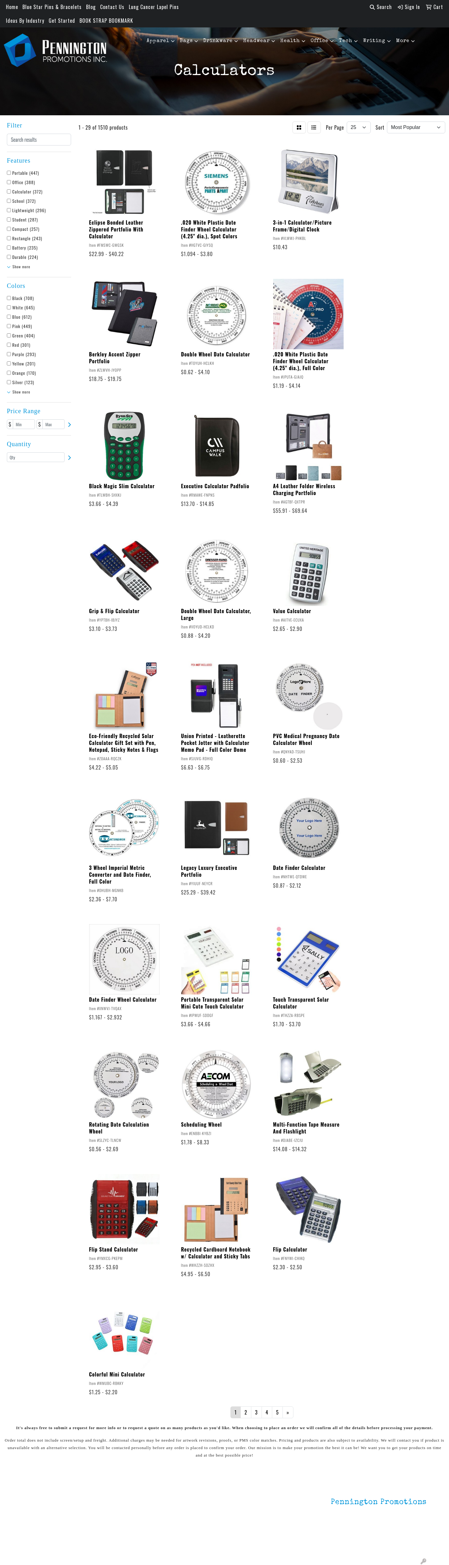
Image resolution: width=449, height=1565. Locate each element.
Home (12, 7)
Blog (91, 7)
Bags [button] (186, 41)
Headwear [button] (256, 41)
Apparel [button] (158, 41)
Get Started (62, 20)
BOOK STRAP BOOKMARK (106, 20)
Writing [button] (374, 41)
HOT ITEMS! (103, 1509)
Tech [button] (345, 41)
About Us (32, 1500)
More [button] (402, 41)
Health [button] (290, 41)
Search (381, 7)
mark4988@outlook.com (399, 1544)
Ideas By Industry (25, 20)
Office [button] (319, 41)
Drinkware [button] (218, 41)
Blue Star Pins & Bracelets (52, 7)
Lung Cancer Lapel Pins (154, 7)
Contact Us (112, 7)
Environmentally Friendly (118, 1500)
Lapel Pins (102, 1492)
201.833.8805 (411, 1536)
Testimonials (36, 1518)
